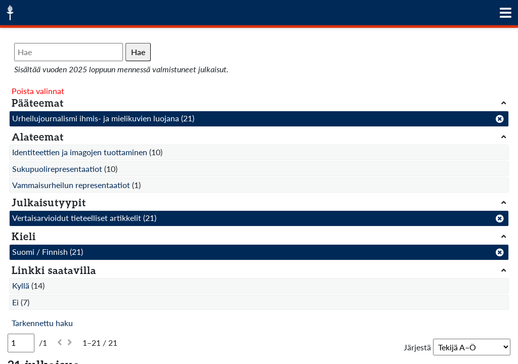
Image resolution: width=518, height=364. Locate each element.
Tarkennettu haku (42, 323)
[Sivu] (21, 343)
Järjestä (417, 347)
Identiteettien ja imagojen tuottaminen (79, 152)
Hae (138, 52)
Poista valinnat (38, 91)
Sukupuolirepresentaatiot (57, 168)
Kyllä (20, 285)
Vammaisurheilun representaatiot (71, 185)
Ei (15, 302)
